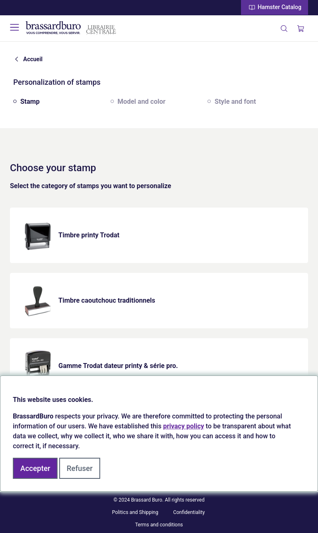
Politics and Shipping (135, 512)
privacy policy (183, 426)
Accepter (35, 468)
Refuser (80, 468)
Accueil (33, 59)
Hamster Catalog (274, 7)
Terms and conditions (159, 525)
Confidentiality (189, 512)
